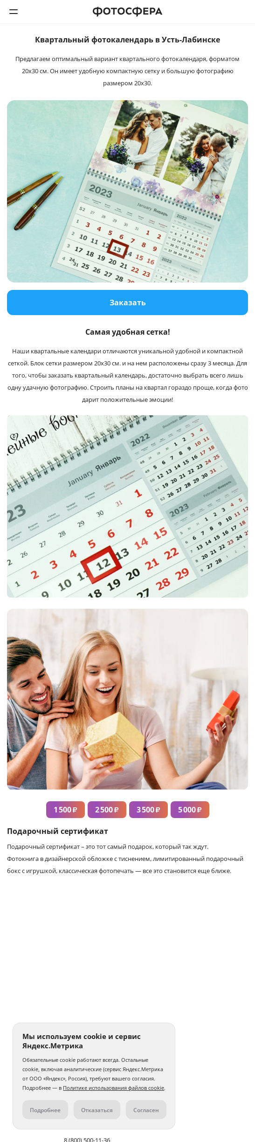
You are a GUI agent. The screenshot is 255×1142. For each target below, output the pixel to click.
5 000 (190, 810)
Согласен (146, 1110)
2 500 (107, 810)
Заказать (128, 302)
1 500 (65, 810)
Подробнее (45, 1110)
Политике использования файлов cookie (113, 1087)
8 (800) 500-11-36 (241, 11)
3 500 (148, 810)
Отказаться (97, 1110)
